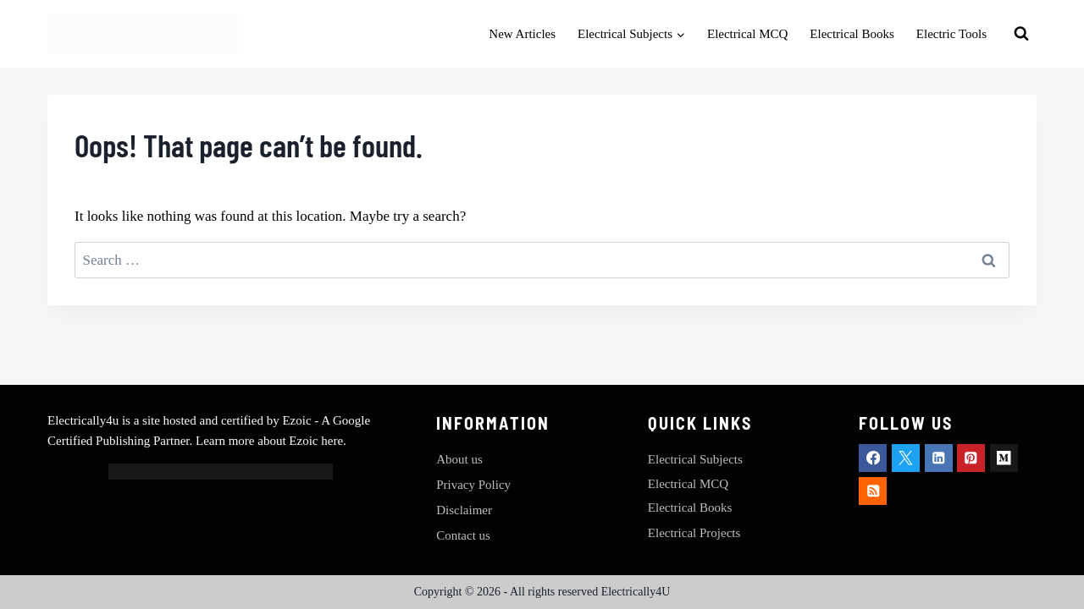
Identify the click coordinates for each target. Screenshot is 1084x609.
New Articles (522, 34)
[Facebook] (873, 458)
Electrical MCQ (747, 34)
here (332, 440)
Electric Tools (951, 34)
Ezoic (298, 420)
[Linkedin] (939, 458)
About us (459, 459)
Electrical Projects (694, 533)
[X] (906, 458)
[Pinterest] (971, 458)
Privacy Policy (473, 484)
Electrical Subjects (695, 459)
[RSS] (873, 491)
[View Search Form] (1021, 34)
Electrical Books (852, 34)
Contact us (463, 535)
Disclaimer (464, 510)
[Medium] (1004, 458)
